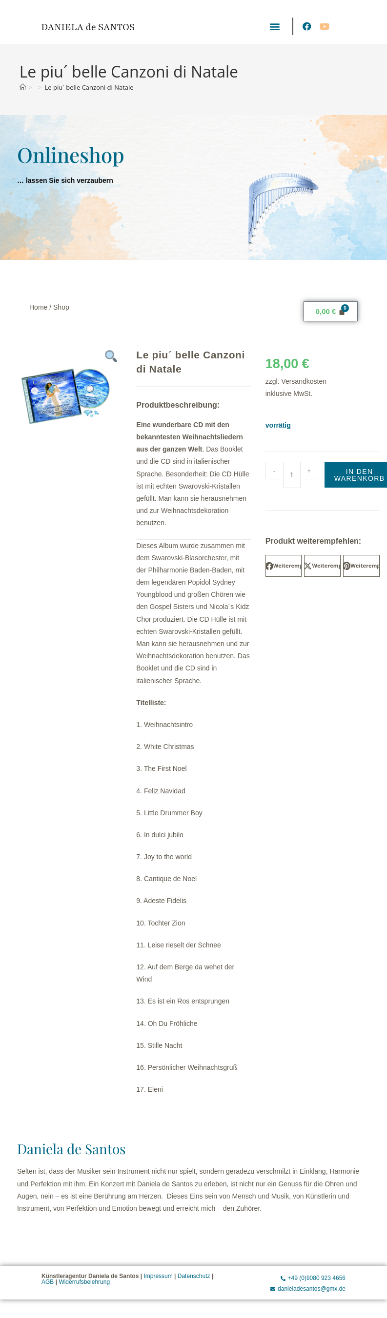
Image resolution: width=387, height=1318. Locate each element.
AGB (47, 1282)
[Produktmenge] (292, 475)
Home (38, 307)
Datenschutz (194, 1276)
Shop (61, 307)
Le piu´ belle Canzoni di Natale (89, 87)
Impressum (157, 1276)
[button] (274, 26)
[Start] (23, 87)
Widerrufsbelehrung (84, 1282)
